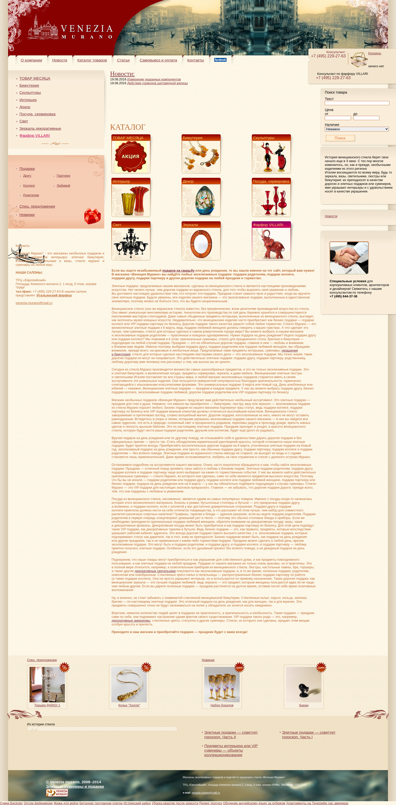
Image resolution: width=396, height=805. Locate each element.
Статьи (123, 60)
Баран (304, 705)
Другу (27, 176)
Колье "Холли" (129, 705)
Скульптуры (30, 92)
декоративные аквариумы (131, 620)
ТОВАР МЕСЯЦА (34, 78)
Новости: (122, 73)
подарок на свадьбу (178, 270)
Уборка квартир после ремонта (175, 803)
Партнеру (63, 176)
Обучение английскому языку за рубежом (254, 803)
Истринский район (137, 803)
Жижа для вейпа (66, 803)
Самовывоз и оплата (158, 60)
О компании (31, 60)
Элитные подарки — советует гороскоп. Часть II (231, 734)
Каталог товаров (92, 60)
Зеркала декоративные (40, 128)
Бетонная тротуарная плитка (100, 803)
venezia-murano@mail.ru (34, 303)
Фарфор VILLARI (34, 135)
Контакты (195, 60)
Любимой (63, 185)
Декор (24, 107)
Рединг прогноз (210, 803)
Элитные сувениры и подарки (75, 786)
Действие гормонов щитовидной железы (157, 83)
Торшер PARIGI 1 (47, 705)
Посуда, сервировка (37, 114)
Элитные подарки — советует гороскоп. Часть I (308, 734)
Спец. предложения (37, 206)
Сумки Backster (11, 803)
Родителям (31, 195)
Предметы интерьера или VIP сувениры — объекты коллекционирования (231, 750)
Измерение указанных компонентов (154, 79)
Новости (59, 60)
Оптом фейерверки (38, 803)
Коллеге (29, 185)
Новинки (27, 214)
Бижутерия (29, 85)
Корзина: (374, 53)
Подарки (27, 168)
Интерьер (28, 100)
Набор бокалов (222, 705)
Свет (23, 121)
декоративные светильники (155, 571)
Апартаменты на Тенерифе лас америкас (317, 803)
